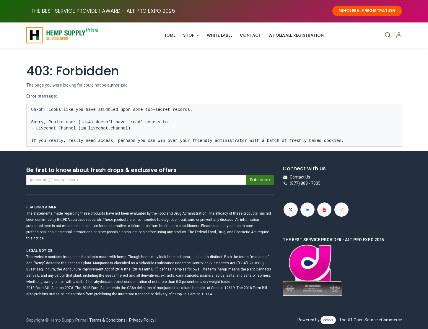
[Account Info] (399, 35)
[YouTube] (324, 209)
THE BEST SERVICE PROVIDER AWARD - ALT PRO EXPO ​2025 (103, 10)
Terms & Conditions (107, 320)
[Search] (387, 35)
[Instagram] (341, 209)
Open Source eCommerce (378, 319)
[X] (291, 209)
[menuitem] (170, 35)
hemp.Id (198, 288)
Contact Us (300, 177)
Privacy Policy (141, 320)
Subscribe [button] (260, 180)
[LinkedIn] (307, 209)
